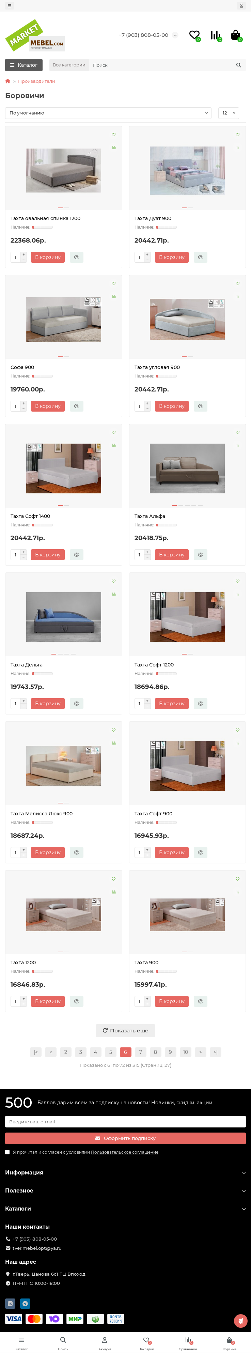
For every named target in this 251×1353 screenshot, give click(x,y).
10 (185, 1052)
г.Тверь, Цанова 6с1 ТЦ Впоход (49, 1274)
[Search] (167, 65)
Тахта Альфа (150, 516)
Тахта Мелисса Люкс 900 (42, 814)
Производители (36, 81)
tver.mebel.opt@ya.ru (37, 1248)
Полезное (125, 1190)
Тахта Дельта (27, 665)
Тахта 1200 (23, 962)
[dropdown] (9, 6)
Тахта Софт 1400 (30, 516)
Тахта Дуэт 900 (153, 218)
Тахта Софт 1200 (154, 665)
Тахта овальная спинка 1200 (45, 218)
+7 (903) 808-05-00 (143, 35)
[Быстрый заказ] (76, 257)
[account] (241, 6)
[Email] (125, 1121)
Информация (125, 1172)
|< (36, 1052)
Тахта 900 (146, 962)
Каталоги (125, 1208)
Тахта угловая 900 (157, 367)
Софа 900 (22, 367)
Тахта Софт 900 (153, 814)
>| (216, 1052)
